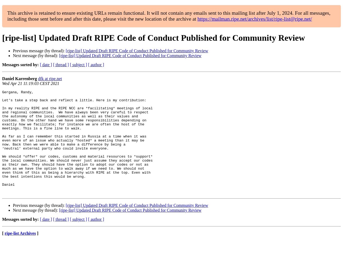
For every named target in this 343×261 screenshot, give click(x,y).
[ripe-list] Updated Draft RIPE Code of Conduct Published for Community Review (137, 51)
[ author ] (96, 64)
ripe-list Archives (20, 254)
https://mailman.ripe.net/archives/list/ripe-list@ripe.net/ (254, 19)
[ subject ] (78, 64)
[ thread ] (61, 64)
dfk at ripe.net (50, 78)
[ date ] (46, 64)
